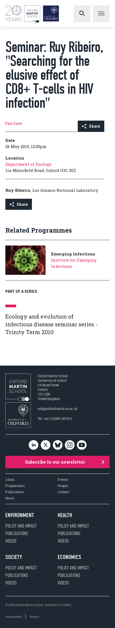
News (9, 498)
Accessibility (13, 617)
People (63, 486)
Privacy (34, 617)
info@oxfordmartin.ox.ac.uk (57, 408)
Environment (19, 515)
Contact (63, 492)
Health (65, 515)
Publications (14, 492)
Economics (69, 557)
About (9, 479)
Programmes (15, 486)
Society (13, 557)
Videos (11, 541)
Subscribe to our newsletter (65, 462)
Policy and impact (21, 526)
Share (91, 126)
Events (63, 479)
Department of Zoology (28, 164)
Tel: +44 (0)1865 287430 (55, 418)
